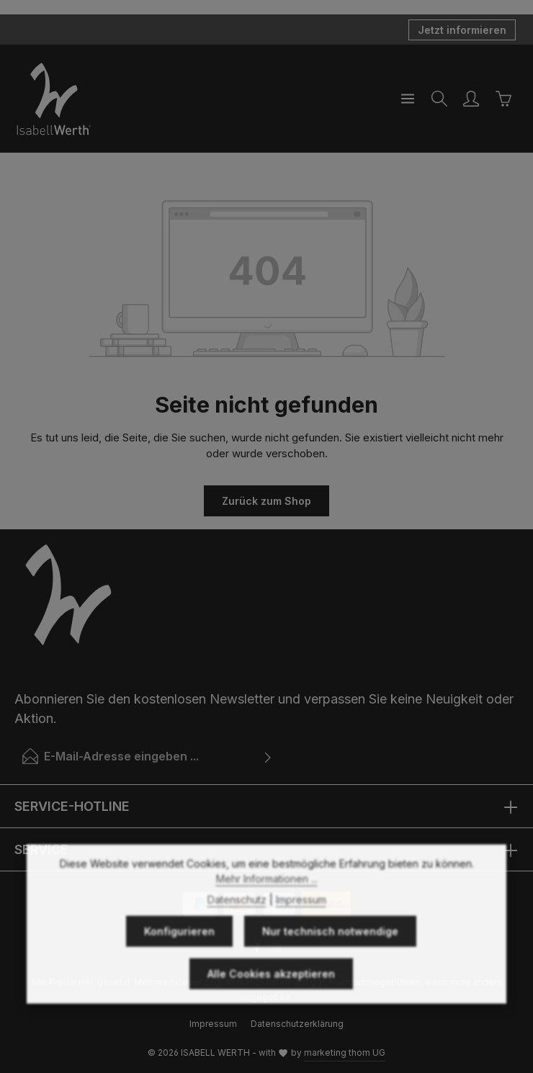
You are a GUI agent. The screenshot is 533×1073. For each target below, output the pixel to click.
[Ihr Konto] (471, 98)
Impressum (301, 925)
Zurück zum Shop (266, 501)
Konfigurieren (179, 957)
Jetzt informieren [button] (462, 30)
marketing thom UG (344, 1052)
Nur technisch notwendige (330, 957)
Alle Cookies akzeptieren (271, 999)
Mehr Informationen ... (267, 904)
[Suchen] (439, 98)
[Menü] (407, 98)
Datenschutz (236, 925)
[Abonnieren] (268, 756)
